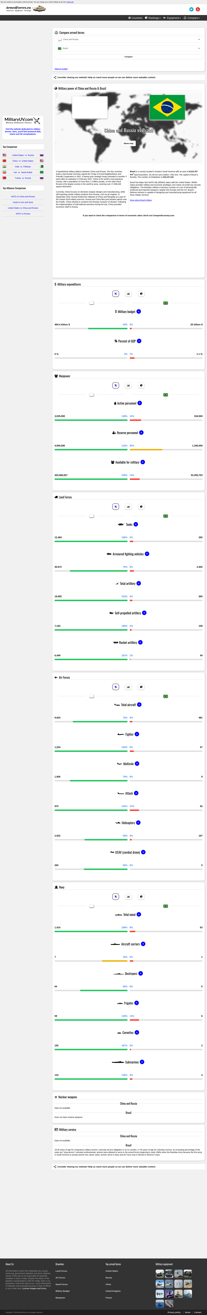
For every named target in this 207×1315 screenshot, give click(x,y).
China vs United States (23, 161)
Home (187, 1312)
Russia (109, 1278)
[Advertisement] (23, 69)
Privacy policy (174, 1312)
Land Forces (61, 1271)
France (109, 1298)
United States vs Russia (23, 155)
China (108, 1284)
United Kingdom (113, 1291)
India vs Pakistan (23, 167)
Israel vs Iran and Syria (23, 202)
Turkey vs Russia (23, 178)
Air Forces (60, 1278)
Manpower (60, 1298)
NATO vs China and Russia (23, 196)
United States (112, 1271)
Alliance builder (61, 69)
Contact (197, 1312)
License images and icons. (34, 1288)
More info (70, 2)
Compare (129, 57)
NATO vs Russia (23, 214)
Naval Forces (62, 1284)
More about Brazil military (141, 200)
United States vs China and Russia (23, 208)
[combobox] (129, 39)
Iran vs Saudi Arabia (23, 172)
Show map (128, 143)
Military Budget (63, 1291)
